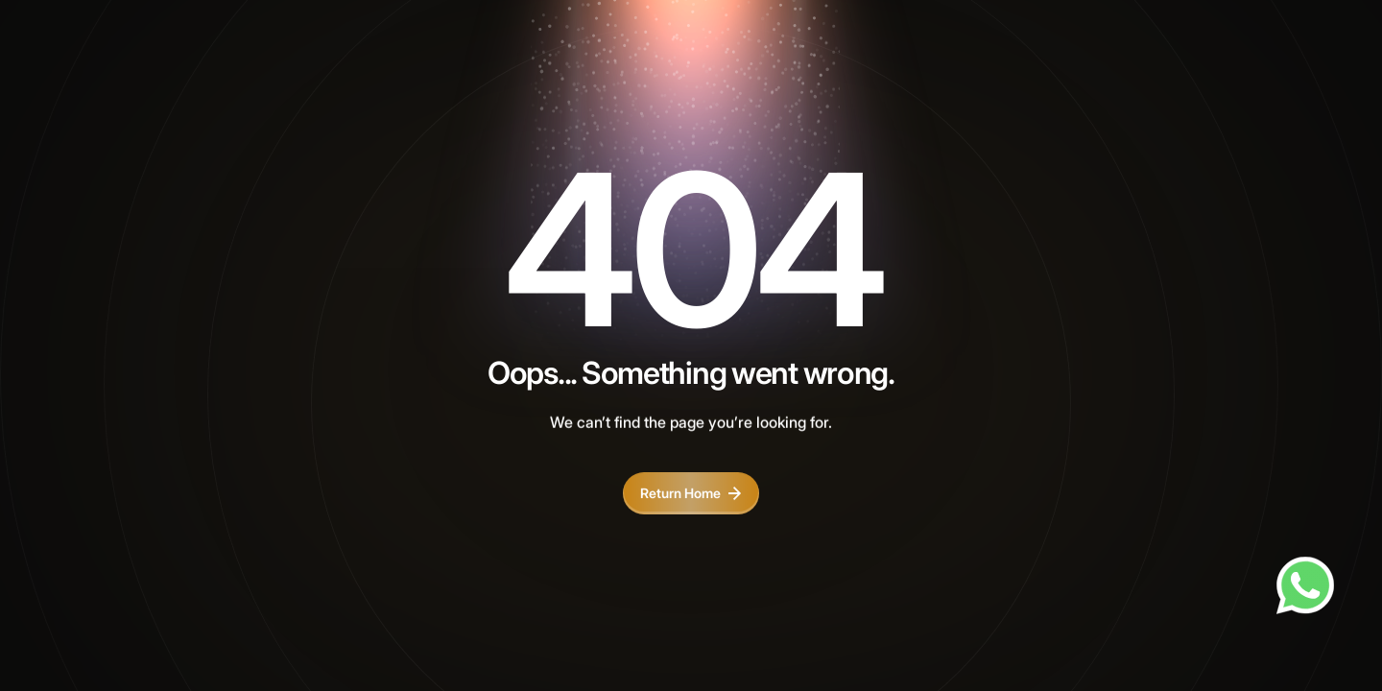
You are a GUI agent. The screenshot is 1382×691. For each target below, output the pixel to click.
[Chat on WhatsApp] (1305, 585)
